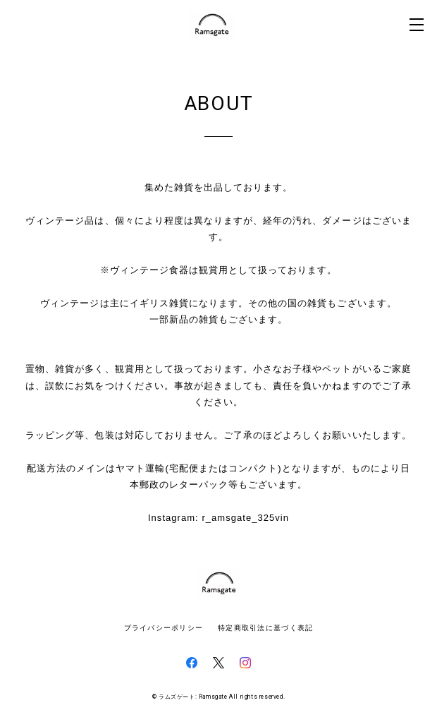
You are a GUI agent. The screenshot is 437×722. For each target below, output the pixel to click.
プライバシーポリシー (164, 628)
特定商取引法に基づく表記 (265, 628)
